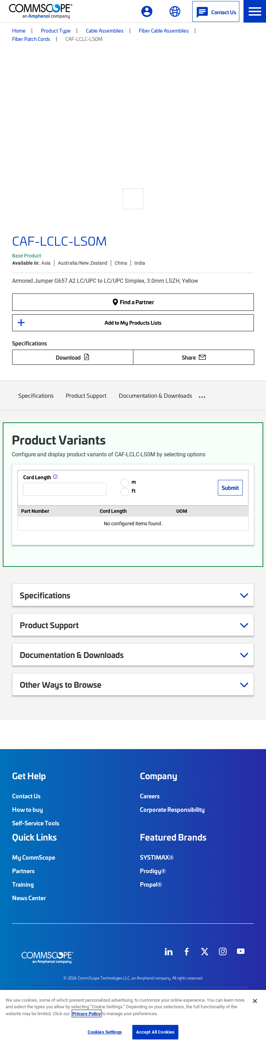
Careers (150, 795)
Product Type (56, 30)
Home (19, 30)
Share (194, 357)
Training (23, 884)
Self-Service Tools (35, 822)
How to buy (27, 809)
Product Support (86, 401)
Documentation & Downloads (155, 401)
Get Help (29, 776)
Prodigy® (153, 870)
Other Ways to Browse (69, 684)
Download (73, 357)
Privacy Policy (86, 1013)
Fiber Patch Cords (31, 38)
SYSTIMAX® (157, 857)
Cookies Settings (105, 1032)
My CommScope (33, 857)
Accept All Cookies (155, 1032)
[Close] (255, 1001)
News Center (29, 897)
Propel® (151, 884)
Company (158, 776)
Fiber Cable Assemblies (164, 30)
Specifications (36, 401)
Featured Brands (173, 837)
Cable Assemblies (105, 30)
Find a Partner (133, 302)
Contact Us (26, 795)
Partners (23, 870)
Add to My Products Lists (133, 322)
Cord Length (37, 477)
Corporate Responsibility (172, 809)
